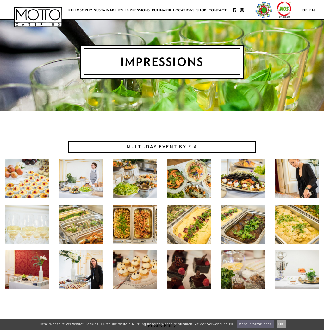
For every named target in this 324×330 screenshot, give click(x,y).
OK (281, 324)
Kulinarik (161, 10)
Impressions (137, 10)
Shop (201, 10)
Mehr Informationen (255, 324)
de (305, 10)
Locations (184, 10)
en (312, 10)
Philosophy (80, 10)
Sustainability (108, 10)
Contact (218, 10)
